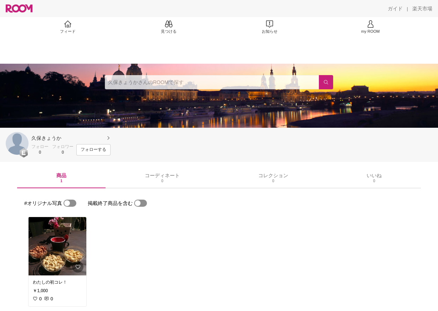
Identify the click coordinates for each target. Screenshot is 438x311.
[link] (57, 246)
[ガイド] (395, 8)
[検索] (326, 82)
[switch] (69, 203)
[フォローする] (93, 150)
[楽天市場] (422, 8)
